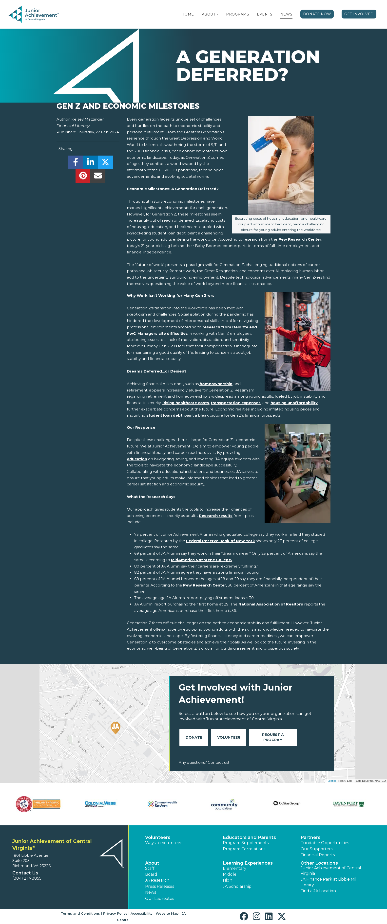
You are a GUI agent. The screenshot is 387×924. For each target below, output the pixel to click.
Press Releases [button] (159, 886)
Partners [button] (310, 837)
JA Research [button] (157, 880)
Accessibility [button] (142, 913)
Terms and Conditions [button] (80, 913)
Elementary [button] (234, 868)
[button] (217, 14)
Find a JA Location (318, 890)
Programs (237, 14)
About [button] (152, 863)
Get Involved (359, 14)
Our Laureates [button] (159, 898)
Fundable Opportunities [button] (325, 842)
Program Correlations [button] (244, 849)
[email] (97, 177)
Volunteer (228, 737)
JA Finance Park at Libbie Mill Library (329, 882)
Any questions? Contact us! (204, 762)
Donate (194, 737)
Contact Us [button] (25, 873)
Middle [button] (229, 874)
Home (187, 14)
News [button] (150, 892)
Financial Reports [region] (318, 855)
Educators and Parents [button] (249, 837)
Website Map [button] (167, 913)
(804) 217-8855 (26, 878)
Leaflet (332, 780)
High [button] (227, 880)
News (286, 14)
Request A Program (273, 737)
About (208, 14)
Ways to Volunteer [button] (163, 842)
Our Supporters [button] (316, 849)
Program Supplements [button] (246, 842)
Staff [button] (150, 868)
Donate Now (317, 14)
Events (264, 14)
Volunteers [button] (157, 837)
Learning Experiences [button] (248, 863)
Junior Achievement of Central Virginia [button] (331, 871)
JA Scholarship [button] (237, 886)
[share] (75, 163)
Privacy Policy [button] (115, 913)
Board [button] (151, 874)
